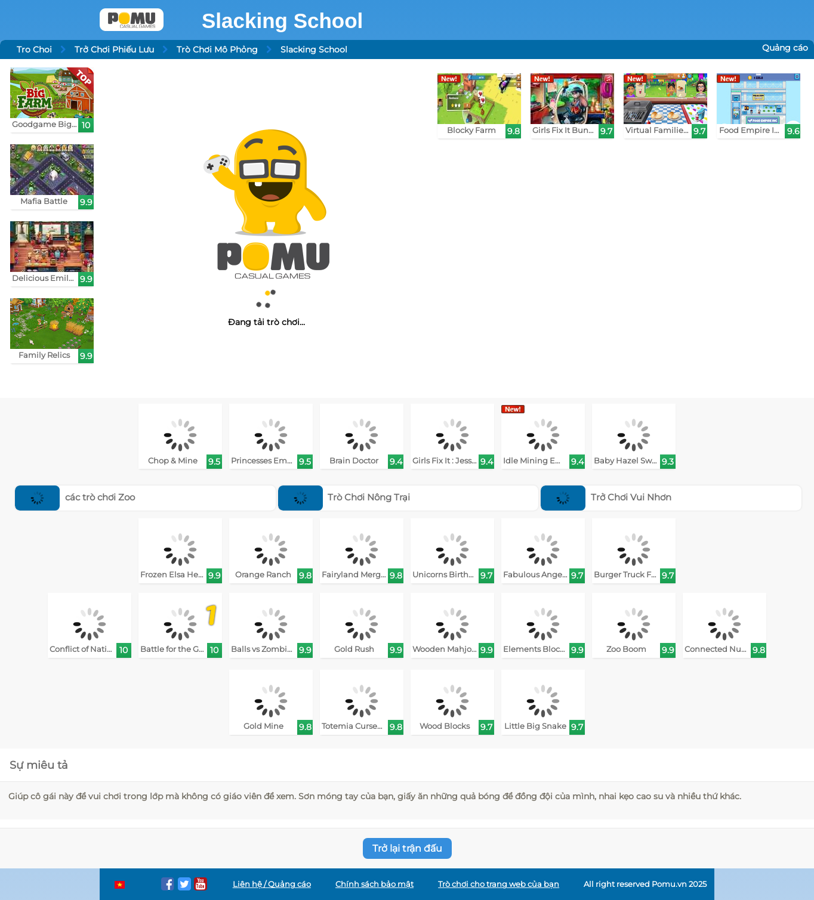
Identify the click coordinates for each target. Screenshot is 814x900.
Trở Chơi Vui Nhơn (606, 497)
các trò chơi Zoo (75, 497)
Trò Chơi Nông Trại (344, 497)
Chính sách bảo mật (374, 884)
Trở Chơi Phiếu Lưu (114, 49)
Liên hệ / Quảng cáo (272, 884)
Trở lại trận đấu (407, 848)
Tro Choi (34, 49)
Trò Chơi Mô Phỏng (217, 49)
